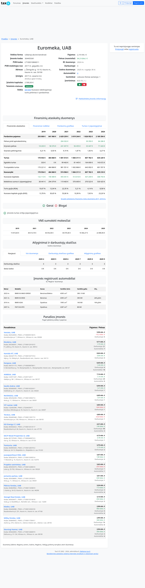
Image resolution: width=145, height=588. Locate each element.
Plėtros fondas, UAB (12, 509)
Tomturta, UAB (10, 469)
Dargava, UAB (10, 387)
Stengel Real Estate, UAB (14, 521)
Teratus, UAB (9, 439)
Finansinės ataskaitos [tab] (16, 150)
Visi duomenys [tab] (32, 277)
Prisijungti (128, 3)
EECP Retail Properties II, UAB (17, 460)
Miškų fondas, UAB (12, 542)
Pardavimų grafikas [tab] (65, 150)
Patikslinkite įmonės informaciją (90, 98)
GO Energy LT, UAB (12, 448)
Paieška (57, 3)
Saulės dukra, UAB (12, 410)
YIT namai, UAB (10, 429)
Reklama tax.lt (85, 575)
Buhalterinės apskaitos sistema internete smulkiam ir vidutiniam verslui (72, 578)
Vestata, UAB (9, 356)
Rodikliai (48, 3)
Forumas (17, 3)
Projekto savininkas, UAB (14, 488)
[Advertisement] (54, 130)
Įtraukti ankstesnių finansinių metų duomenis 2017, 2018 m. (83, 223)
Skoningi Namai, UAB (13, 553)
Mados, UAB (9, 531)
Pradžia (4, 39)
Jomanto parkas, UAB (13, 500)
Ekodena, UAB (10, 366)
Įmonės (26, 3)
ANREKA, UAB (10, 398)
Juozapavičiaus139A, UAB (15, 479)
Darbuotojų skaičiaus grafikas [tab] (61, 277)
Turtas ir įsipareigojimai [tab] (92, 150)
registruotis (134, 49)
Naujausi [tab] (11, 277)
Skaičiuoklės (36, 3)
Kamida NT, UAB (11, 377)
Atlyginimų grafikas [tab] (92, 277)
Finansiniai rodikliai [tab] (41, 150)
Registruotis (138, 3)
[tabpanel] (54, 189)
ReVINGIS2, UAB (11, 420)
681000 (28, 90)
